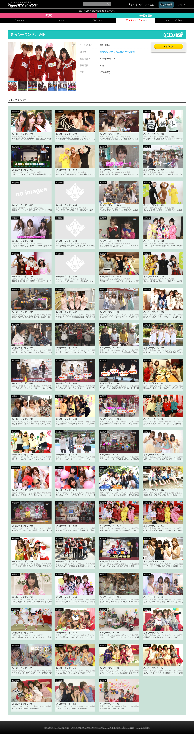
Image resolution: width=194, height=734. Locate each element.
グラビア (97, 20)
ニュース (58, 20)
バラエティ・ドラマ (136, 20)
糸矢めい (120, 52)
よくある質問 (143, 727)
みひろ (112, 52)
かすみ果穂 (130, 52)
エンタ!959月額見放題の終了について (97, 11)
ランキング (19, 20)
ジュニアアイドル (174, 20)
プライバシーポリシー (82, 727)
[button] (73, 45)
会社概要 (49, 727)
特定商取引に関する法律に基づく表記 (114, 727)
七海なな (104, 52)
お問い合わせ (62, 727)
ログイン (168, 46)
